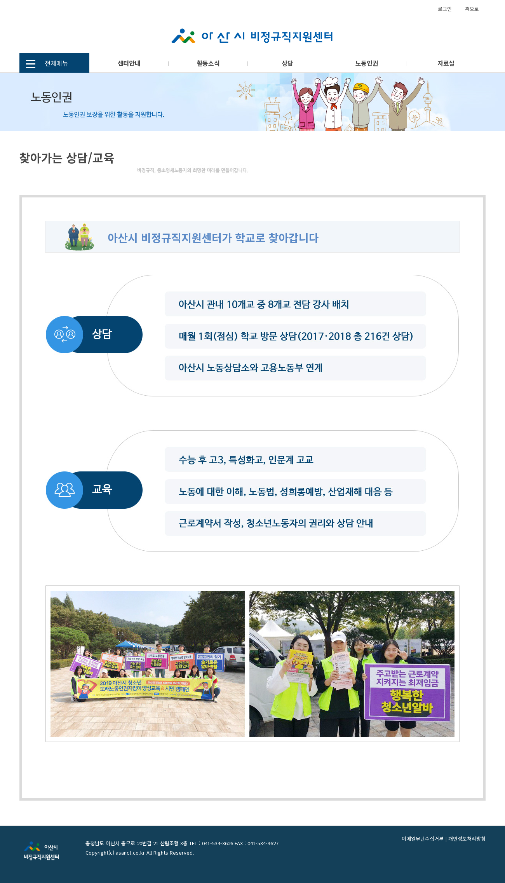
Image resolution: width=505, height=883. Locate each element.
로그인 (445, 8)
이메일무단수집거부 (423, 838)
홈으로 (472, 8)
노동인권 (366, 63)
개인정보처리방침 (467, 838)
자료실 (445, 63)
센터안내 (129, 63)
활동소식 (208, 63)
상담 (287, 63)
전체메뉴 (47, 64)
